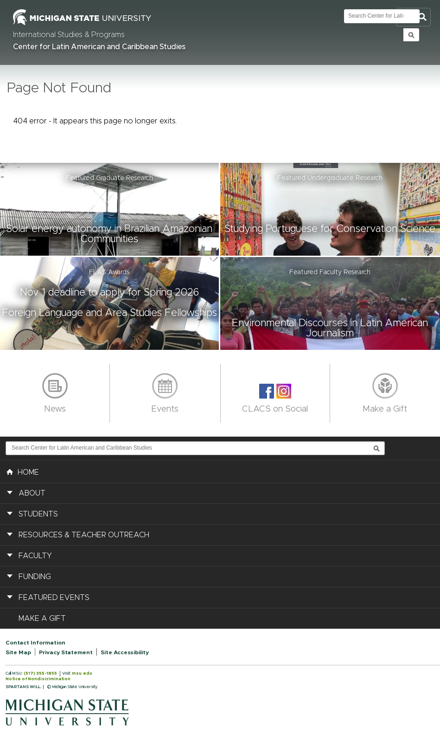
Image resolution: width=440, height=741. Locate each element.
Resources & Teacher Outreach (84, 535)
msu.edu (82, 673)
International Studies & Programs (69, 35)
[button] (110, 209)
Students (38, 514)
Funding (35, 576)
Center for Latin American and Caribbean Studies (99, 47)
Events (165, 409)
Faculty (35, 556)
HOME (22, 471)
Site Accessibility (125, 652)
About (32, 493)
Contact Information (35, 642)
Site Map (18, 652)
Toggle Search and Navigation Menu (413, 17)
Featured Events (54, 597)
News (55, 409)
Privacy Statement (66, 652)
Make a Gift (385, 409)
